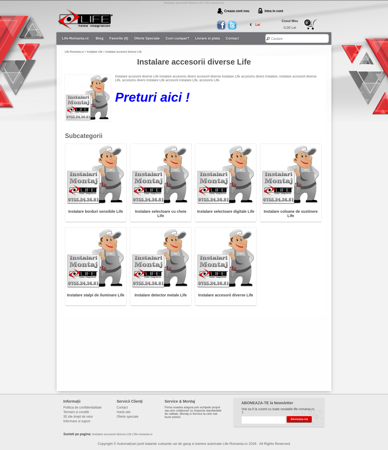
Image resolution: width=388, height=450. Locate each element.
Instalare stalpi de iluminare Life (95, 295)
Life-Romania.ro (75, 38)
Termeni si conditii (76, 412)
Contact (232, 38)
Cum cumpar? (177, 38)
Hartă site (123, 412)
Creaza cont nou (236, 11)
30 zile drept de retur (78, 417)
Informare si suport (76, 421)
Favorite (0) (118, 38)
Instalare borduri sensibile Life (95, 211)
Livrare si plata (207, 38)
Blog (99, 38)
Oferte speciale (127, 417)
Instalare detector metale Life (160, 295)
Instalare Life (94, 51)
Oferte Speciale (147, 38)
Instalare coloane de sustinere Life (291, 213)
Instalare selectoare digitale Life (225, 211)
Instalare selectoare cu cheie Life (160, 213)
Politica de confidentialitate (82, 407)
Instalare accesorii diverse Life (123, 51)
